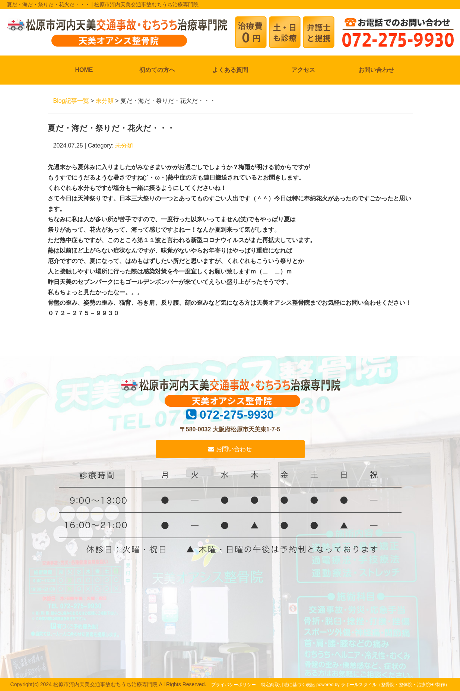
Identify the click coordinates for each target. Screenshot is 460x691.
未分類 (105, 101)
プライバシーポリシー (233, 684)
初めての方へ (157, 70)
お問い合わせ (376, 70)
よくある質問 (230, 70)
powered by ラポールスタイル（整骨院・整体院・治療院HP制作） (383, 684)
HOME (84, 70)
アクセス (303, 70)
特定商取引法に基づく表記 (288, 684)
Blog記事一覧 (71, 101)
